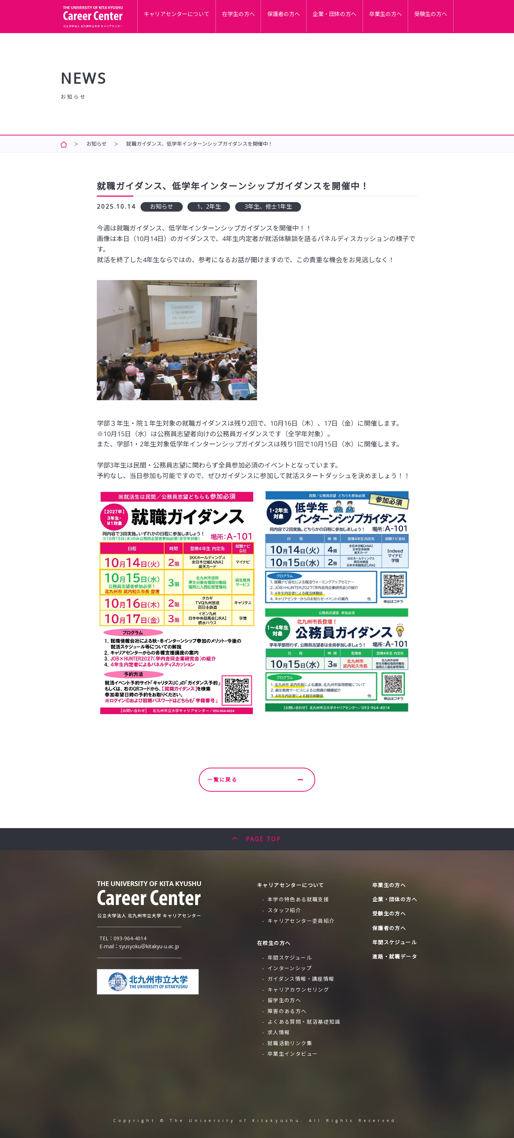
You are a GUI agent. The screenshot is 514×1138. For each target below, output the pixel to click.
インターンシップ (290, 968)
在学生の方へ (267, 15)
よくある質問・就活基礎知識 (304, 1021)
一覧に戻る (255, 779)
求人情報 (279, 1032)
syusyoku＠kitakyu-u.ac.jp (149, 946)
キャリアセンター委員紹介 (301, 920)
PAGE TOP (263, 839)
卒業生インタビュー (293, 1053)
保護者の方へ (306, 15)
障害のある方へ (287, 1011)
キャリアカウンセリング (298, 989)
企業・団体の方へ (350, 15)
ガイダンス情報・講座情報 (301, 978)
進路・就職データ (394, 956)
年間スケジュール (290, 957)
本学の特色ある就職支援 (298, 899)
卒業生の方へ (394, 15)
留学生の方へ (284, 1000)
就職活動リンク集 (290, 1043)
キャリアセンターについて (213, 15)
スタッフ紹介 (284, 910)
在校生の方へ (273, 943)
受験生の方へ (434, 15)
